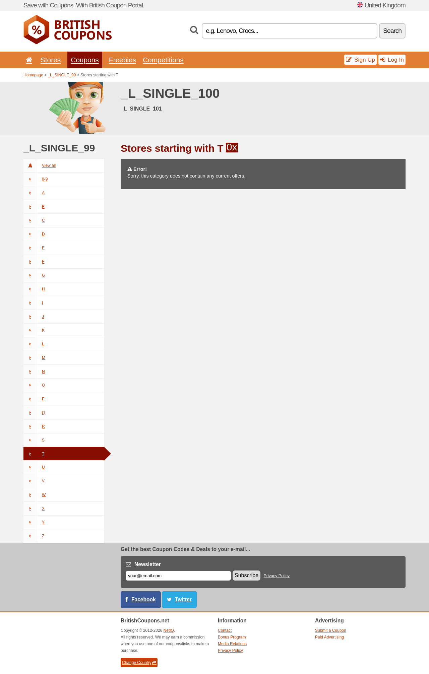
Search (392, 30)
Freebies (122, 60)
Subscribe (246, 575)
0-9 (35, 179)
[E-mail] (178, 576)
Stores (51, 60)
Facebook (143, 599)
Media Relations (232, 644)
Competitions (163, 60)
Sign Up (360, 59)
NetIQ (169, 630)
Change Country (139, 662)
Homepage (33, 75)
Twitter (183, 599)
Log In (392, 59)
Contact (225, 630)
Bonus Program (232, 637)
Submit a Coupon (330, 630)
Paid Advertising (329, 637)
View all (39, 165)
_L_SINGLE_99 (62, 75)
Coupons (85, 60)
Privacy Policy (277, 576)
